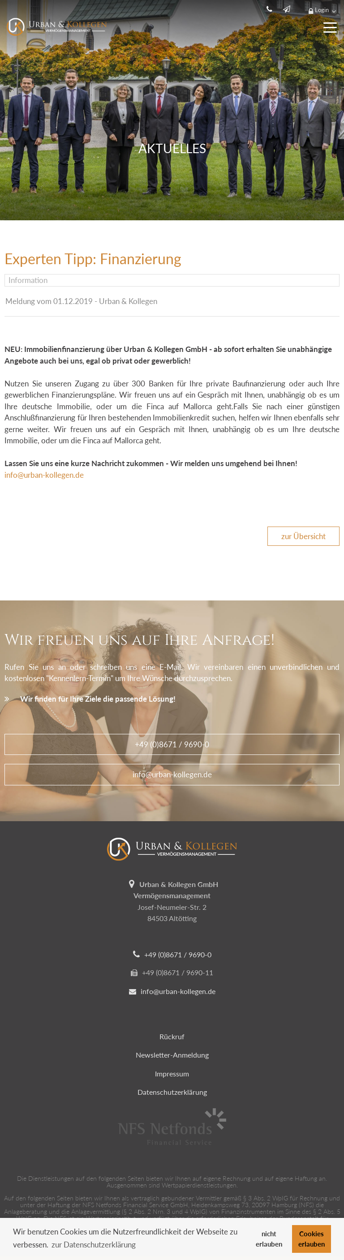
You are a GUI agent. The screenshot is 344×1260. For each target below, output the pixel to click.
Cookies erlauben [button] (311, 1239)
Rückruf (172, 1036)
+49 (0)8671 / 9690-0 (172, 744)
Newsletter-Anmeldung (172, 1054)
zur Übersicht (303, 536)
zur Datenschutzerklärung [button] (94, 1244)
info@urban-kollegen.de (44, 475)
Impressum (172, 1073)
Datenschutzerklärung (172, 1092)
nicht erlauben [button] (269, 1239)
